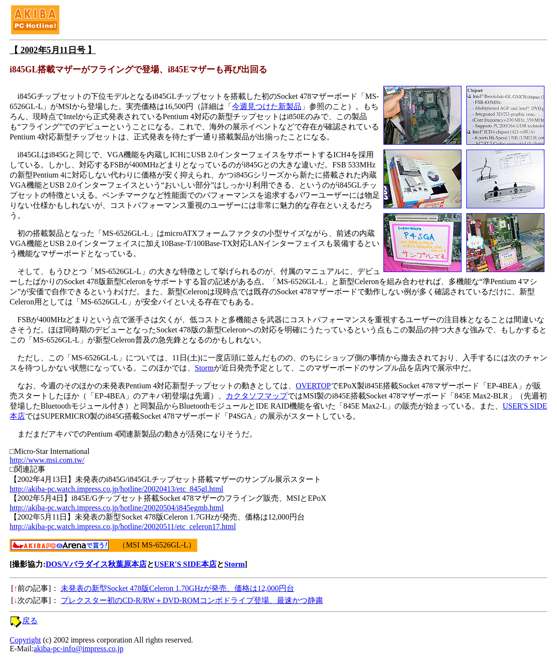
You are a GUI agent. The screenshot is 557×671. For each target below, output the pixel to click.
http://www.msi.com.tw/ (47, 460)
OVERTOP (313, 386)
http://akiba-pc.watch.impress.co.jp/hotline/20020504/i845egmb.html (117, 508)
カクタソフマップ (256, 396)
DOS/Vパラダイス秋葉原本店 (96, 564)
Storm (204, 368)
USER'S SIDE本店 (185, 564)
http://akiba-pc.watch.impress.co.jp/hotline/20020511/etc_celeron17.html (123, 526)
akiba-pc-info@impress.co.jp (78, 648)
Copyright (25, 640)
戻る (30, 620)
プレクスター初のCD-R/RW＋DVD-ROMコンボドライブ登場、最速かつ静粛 (192, 600)
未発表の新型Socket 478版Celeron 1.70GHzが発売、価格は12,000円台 (177, 588)
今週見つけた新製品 (266, 106)
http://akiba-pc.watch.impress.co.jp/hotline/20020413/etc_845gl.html (116, 489)
